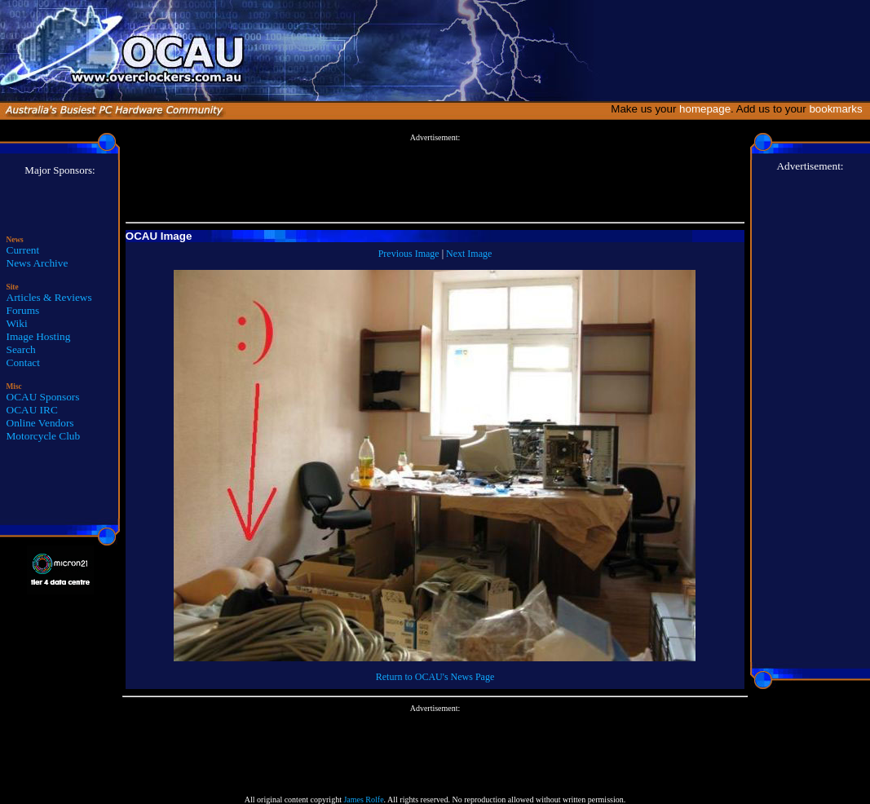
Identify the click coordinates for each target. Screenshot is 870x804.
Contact (23, 362)
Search (21, 349)
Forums (23, 310)
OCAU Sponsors (43, 397)
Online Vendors (40, 423)
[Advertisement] (434, 178)
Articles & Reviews (49, 297)
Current (23, 250)
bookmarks (838, 109)
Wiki (17, 323)
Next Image (469, 253)
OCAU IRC (32, 410)
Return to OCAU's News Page (435, 677)
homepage (705, 109)
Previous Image (408, 253)
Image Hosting (39, 336)
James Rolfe (363, 799)
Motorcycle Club (44, 436)
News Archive (37, 263)
